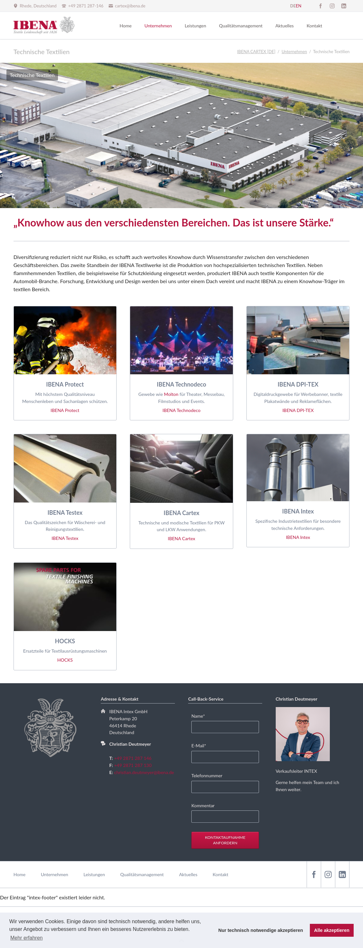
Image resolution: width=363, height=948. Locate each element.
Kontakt (220, 874)
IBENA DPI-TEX (298, 410)
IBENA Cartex (181, 538)
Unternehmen (54, 874)
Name (201, 716)
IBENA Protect (65, 410)
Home (19, 874)
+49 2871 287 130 (132, 765)
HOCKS (65, 660)
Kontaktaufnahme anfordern (225, 840)
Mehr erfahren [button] (26, 938)
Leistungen (94, 874)
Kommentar (203, 805)
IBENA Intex (298, 537)
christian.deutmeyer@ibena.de (144, 772)
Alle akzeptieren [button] (331, 930)
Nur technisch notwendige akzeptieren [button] (260, 930)
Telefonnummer (206, 775)
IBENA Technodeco (182, 410)
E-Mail (201, 745)
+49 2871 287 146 (132, 758)
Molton (171, 394)
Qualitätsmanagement (142, 874)
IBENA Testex (65, 538)
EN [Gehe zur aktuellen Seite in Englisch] (298, 5)
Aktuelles (188, 874)
